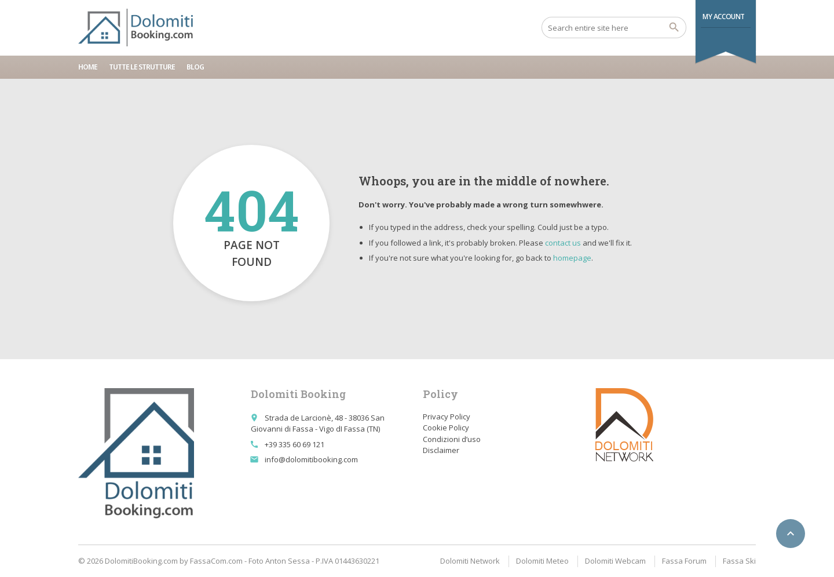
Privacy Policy (446, 416)
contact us (563, 243)
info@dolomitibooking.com (311, 459)
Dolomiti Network (470, 561)
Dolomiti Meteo (542, 561)
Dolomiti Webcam (615, 561)
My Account (724, 16)
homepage (572, 258)
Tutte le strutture (142, 67)
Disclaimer (441, 450)
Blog (195, 67)
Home (87, 67)
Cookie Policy (446, 427)
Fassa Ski (739, 561)
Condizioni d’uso (452, 439)
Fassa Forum (684, 561)
